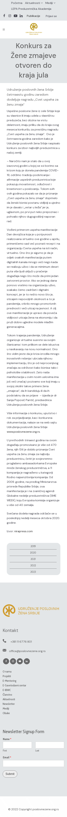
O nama (7, 671)
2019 (33, 546)
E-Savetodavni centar (14, 685)
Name (7, 739)
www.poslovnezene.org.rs (23, 432)
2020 (33, 552)
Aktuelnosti (32, 3)
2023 (33, 571)
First (5, 750)
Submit (10, 773)
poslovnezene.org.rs (46, 809)
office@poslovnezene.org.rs (27, 651)
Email (7, 757)
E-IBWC (7, 690)
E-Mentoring (9, 680)
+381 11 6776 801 (21, 642)
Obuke (6, 713)
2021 (33, 559)
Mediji (49, 3)
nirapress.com (23, 531)
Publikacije (33, 16)
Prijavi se (51, 16)
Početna (16, 3)
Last (37, 750)
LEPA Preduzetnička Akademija (31, 9)
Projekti (7, 676)
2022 (33, 565)
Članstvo (7, 694)
